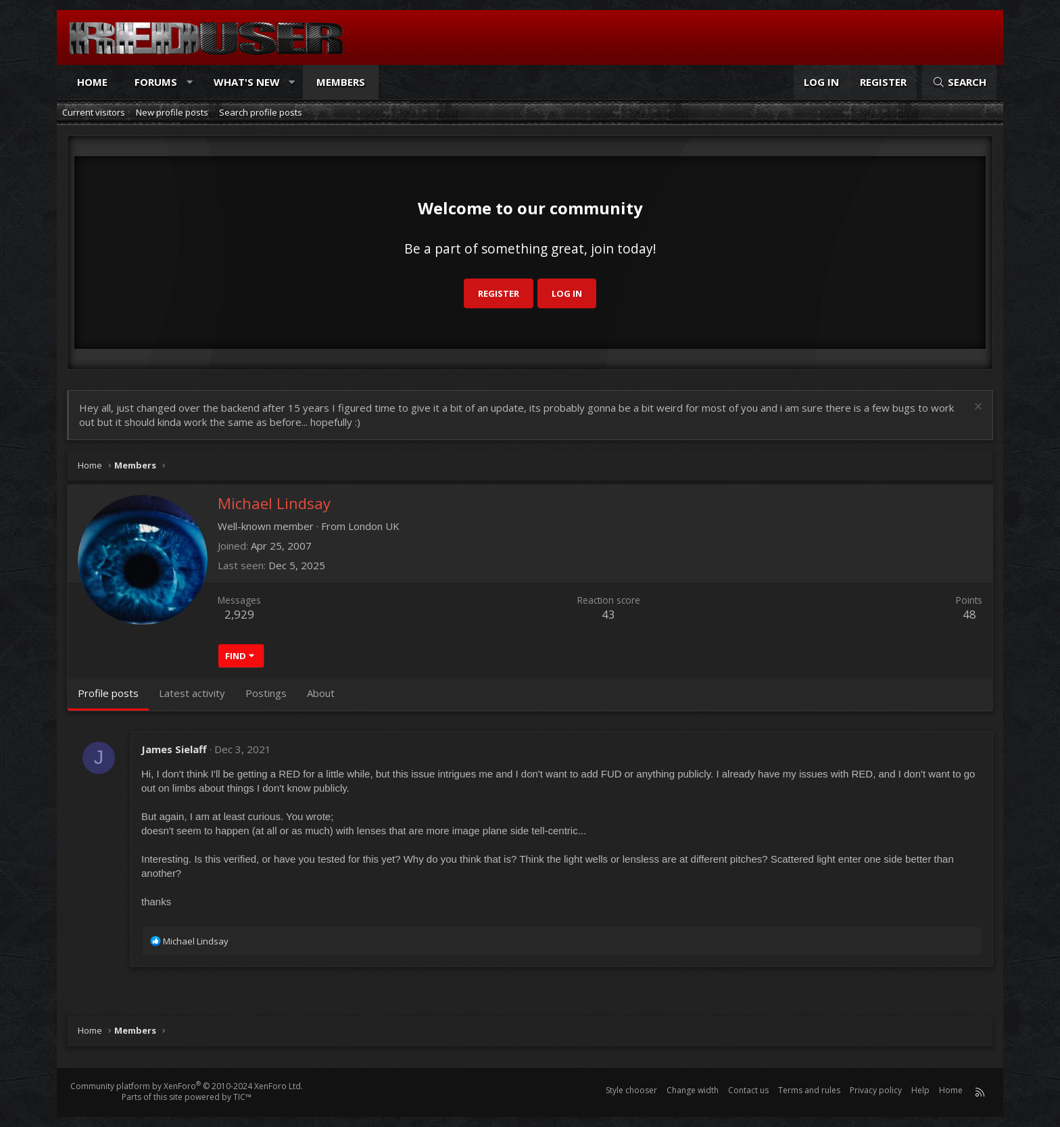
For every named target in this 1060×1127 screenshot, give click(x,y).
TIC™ (242, 1097)
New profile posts (172, 112)
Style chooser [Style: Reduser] (631, 1090)
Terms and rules (809, 1090)
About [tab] (321, 693)
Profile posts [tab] (108, 693)
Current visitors (93, 112)
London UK (374, 526)
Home (92, 82)
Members (340, 82)
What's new (247, 82)
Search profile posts (260, 112)
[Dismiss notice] (976, 408)
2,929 (239, 614)
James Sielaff (174, 749)
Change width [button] (693, 1090)
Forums (156, 82)
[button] (189, 82)
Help (920, 1090)
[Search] (959, 82)
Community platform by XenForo (186, 1086)
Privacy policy (876, 1090)
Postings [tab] (266, 693)
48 (969, 614)
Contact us (748, 1090)
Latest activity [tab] (192, 693)
